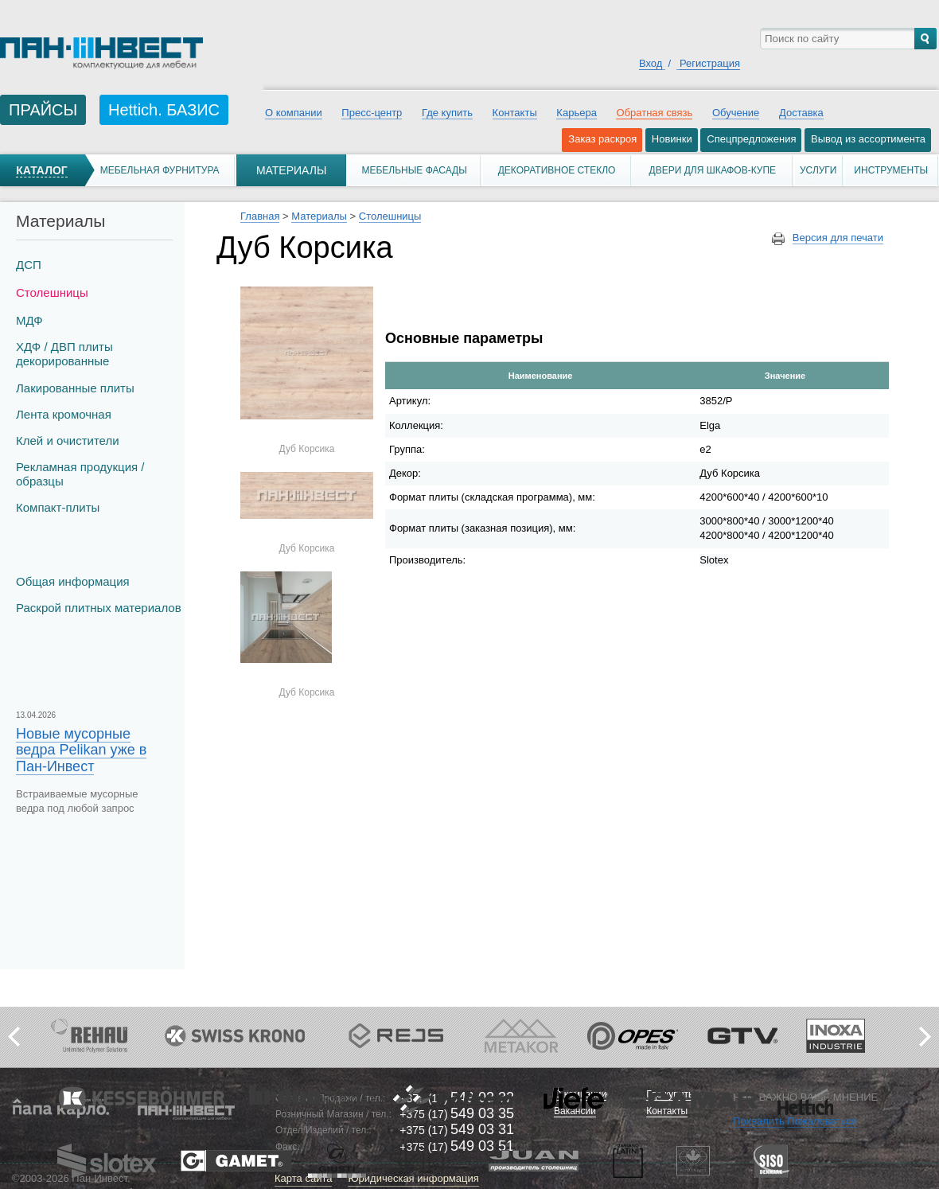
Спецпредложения (751, 139)
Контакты (515, 113)
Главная (259, 216)
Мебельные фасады (413, 170)
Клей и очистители (67, 440)
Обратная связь (654, 113)
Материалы (291, 170)
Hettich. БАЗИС (164, 110)
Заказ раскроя (602, 139)
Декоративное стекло (557, 170)
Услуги (818, 170)
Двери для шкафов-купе (713, 170)
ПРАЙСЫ (43, 110)
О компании (293, 113)
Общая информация (73, 581)
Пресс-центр (371, 113)
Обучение (735, 113)
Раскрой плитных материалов (98, 607)
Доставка (801, 113)
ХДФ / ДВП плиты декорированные (64, 354)
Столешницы (52, 292)
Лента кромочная (63, 414)
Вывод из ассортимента (868, 139)
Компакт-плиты (57, 507)
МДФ (29, 320)
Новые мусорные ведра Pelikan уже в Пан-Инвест (81, 750)
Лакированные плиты (75, 388)
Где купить (447, 113)
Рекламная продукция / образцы (80, 474)
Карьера (576, 113)
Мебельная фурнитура (160, 170)
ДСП (28, 264)
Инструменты (891, 170)
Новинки (672, 139)
